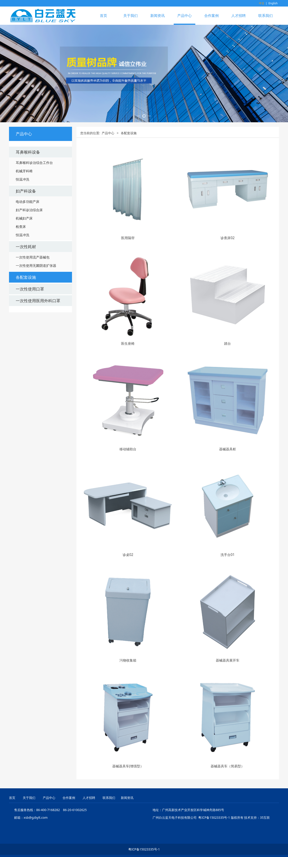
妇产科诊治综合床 (29, 258)
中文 (261, 3)
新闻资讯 (157, 15)
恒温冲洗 (22, 228)
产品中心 (184, 15)
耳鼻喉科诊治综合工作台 (34, 211)
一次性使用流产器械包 (33, 306)
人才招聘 (238, 15)
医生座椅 (128, 392)
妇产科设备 (26, 240)
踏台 (227, 392)
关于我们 (130, 15)
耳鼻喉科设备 (28, 201)
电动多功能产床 (27, 250)
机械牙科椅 (24, 220)
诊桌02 (128, 603)
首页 (103, 15)
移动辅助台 (127, 498)
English (273, 3)
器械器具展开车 (227, 709)
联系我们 (265, 15)
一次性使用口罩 (30, 337)
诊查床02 (227, 286)
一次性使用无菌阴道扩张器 (36, 314)
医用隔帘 (128, 286)
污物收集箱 (127, 709)
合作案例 (211, 15)
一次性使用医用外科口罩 (38, 349)
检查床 (21, 275)
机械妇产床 (24, 267)
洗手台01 (227, 603)
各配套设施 (26, 326)
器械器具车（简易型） (227, 814)
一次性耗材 (26, 295)
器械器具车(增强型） (128, 814)
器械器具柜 (227, 498)
